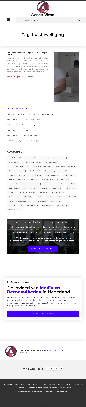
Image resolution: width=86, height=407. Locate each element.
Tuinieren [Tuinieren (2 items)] (44, 192)
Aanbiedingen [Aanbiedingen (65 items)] (15, 158)
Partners (68, 384)
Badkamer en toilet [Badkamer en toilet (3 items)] (60, 158)
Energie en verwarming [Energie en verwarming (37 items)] (18, 175)
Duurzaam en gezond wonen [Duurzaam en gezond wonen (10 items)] (56, 171)
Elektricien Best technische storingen (22, 125)
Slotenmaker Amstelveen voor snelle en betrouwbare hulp (30, 114)
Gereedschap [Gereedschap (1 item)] (37, 175)
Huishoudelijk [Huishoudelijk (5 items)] (63, 179)
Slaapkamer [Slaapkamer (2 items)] (71, 188)
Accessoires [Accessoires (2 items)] (30, 158)
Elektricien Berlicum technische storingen (23, 136)
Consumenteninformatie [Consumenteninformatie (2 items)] (18, 166)
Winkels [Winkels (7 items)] (72, 197)
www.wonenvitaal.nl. (34, 402)
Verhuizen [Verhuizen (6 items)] (27, 197)
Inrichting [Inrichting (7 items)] (13, 184)
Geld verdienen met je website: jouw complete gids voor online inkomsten (43, 391)
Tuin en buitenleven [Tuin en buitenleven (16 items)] (27, 192)
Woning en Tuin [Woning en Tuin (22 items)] (15, 205)
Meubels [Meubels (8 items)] (70, 184)
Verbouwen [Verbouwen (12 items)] (14, 197)
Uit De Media (19, 387)
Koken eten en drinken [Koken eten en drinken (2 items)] (54, 184)
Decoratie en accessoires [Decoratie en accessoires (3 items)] (65, 166)
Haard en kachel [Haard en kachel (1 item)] (69, 175)
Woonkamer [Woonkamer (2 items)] (47, 205)
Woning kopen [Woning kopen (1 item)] (32, 205)
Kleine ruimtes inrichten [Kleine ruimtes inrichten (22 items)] (31, 184)
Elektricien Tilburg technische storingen (23, 141)
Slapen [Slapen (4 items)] (12, 192)
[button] (9, 19)
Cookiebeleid (7, 384)
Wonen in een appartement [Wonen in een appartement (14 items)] (19, 201)
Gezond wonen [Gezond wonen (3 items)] (53, 175)
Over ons (60, 384)
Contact (43, 384)
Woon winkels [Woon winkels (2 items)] (14, 210)
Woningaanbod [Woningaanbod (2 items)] (40, 201)
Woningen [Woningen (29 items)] (56, 201)
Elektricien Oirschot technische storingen (23, 130)
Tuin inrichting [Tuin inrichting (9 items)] (58, 192)
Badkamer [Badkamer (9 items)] (44, 158)
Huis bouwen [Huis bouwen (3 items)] (47, 179)
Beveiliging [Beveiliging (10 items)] (14, 162)
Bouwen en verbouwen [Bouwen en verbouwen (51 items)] (32, 162)
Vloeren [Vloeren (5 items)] (39, 197)
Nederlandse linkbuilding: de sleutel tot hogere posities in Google (48, 387)
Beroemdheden (19, 384)
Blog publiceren (32, 384)
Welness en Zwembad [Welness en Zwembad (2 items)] (56, 197)
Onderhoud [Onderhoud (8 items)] (14, 188)
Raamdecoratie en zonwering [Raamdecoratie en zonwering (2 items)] (51, 188)
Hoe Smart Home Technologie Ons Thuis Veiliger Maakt (27, 54)
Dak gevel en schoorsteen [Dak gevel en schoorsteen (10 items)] (42, 166)
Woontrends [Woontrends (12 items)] (62, 205)
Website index (78, 384)
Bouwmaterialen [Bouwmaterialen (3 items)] (52, 162)
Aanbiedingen (13, 77)
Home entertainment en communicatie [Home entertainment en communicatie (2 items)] (23, 179)
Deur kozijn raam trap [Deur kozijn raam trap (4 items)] (17, 171)
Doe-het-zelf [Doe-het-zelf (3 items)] (35, 171)
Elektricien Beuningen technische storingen (24, 120)
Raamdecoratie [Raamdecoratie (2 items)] (29, 188)
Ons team (51, 384)
